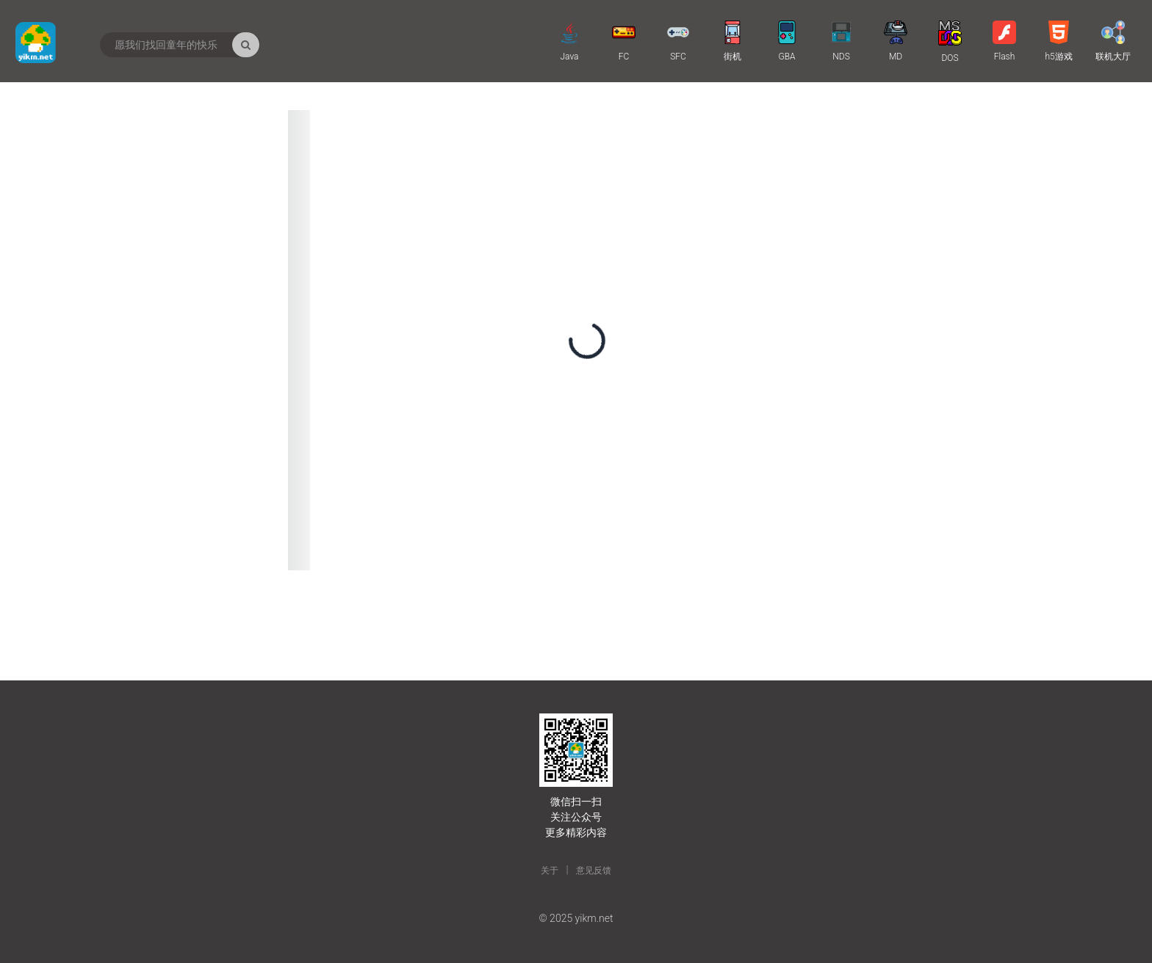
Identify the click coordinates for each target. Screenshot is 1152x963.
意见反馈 (593, 870)
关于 (549, 870)
